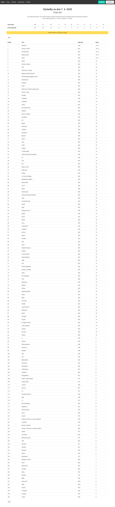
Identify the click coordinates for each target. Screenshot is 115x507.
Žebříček (14, 2)
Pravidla (28, 2)
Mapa (8, 2)
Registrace (110, 2)
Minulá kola (21, 2)
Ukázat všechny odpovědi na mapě (57, 32)
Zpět (9, 37)
